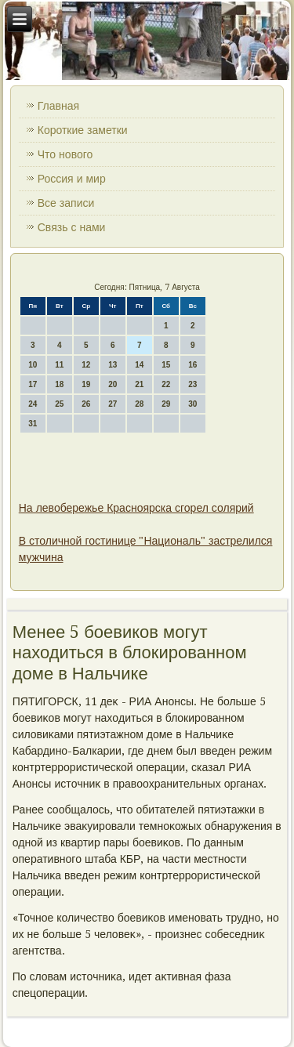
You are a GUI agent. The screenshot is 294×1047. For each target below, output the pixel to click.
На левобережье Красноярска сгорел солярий (136, 508)
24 (32, 404)
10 (32, 364)
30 (192, 404)
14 (139, 364)
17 (32, 384)
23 (192, 384)
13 (112, 364)
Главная (58, 106)
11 (59, 364)
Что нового (65, 154)
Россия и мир (72, 178)
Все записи (66, 203)
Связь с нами (72, 227)
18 (59, 384)
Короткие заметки (83, 130)
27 (112, 404)
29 (166, 404)
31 (32, 423)
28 (139, 404)
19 (86, 384)
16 (192, 364)
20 (112, 384)
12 (86, 364)
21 (139, 384)
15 (166, 364)
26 (86, 404)
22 (166, 384)
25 (59, 404)
